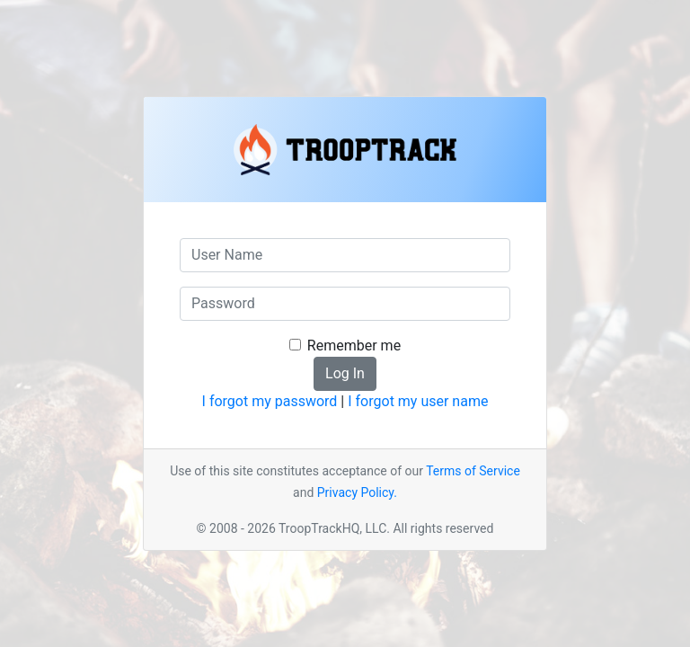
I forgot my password (270, 401)
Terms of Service (473, 471)
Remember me (354, 345)
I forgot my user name (418, 401)
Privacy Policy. (357, 492)
